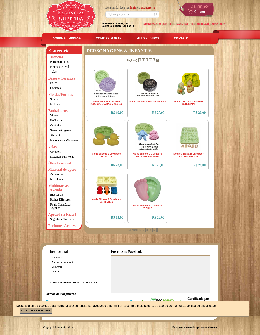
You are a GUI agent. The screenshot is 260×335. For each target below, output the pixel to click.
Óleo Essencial (59, 163)
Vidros (54, 115)
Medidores (56, 179)
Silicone (55, 99)
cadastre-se (148, 7)
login (133, 7)
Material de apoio (62, 169)
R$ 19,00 (117, 113)
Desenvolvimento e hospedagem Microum (194, 327)
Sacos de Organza (60, 130)
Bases (53, 82)
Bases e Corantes (61, 78)
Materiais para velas (62, 156)
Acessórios (56, 174)
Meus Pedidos (147, 38)
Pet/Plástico (57, 120)
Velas (53, 71)
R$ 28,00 (199, 165)
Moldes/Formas (60, 94)
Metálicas (56, 104)
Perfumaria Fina (59, 61)
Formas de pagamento (63, 262)
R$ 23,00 (117, 165)
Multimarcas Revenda (58, 188)
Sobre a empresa (67, 38)
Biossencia (56, 194)
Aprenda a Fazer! (62, 214)
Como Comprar (109, 38)
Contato (181, 38)
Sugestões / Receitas (62, 219)
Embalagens (58, 111)
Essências (55, 57)
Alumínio (55, 135)
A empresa (57, 257)
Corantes (55, 87)
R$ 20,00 (158, 113)
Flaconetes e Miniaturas (64, 140)
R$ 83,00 (117, 217)
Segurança (57, 267)
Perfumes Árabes (62, 226)
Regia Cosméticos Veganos (61, 206)
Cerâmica (55, 125)
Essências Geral (59, 66)
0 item (199, 12)
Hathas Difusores (60, 199)
